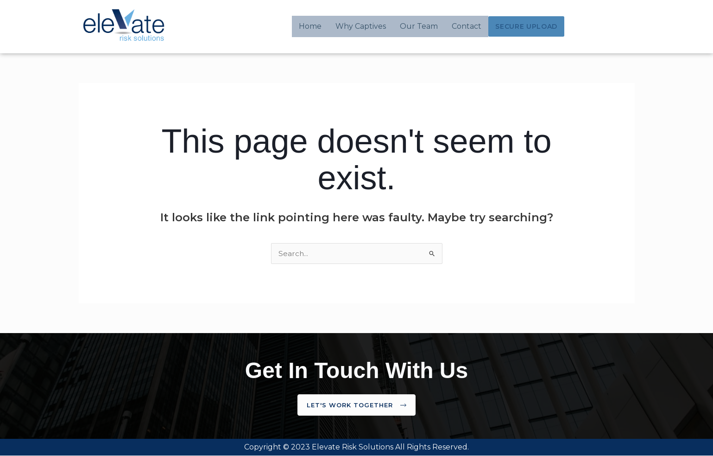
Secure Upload (527, 26)
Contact (468, 26)
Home (312, 26)
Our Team (421, 26)
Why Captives (362, 26)
